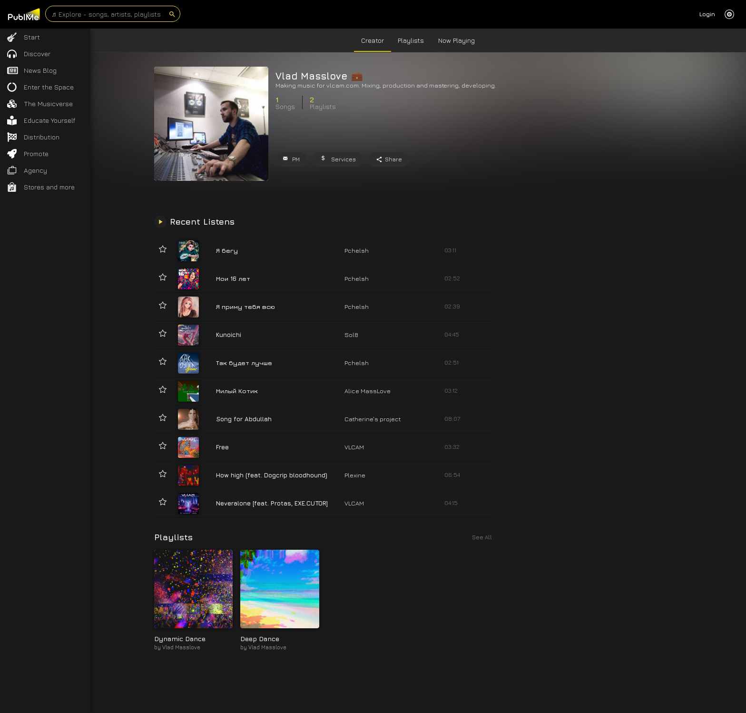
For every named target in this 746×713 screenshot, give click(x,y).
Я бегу (227, 250)
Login (707, 14)
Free (222, 447)
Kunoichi (228, 334)
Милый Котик (237, 391)
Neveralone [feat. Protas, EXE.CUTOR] (272, 503)
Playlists (411, 40)
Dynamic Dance (180, 638)
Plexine (354, 475)
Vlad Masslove (181, 647)
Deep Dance (259, 638)
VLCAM (354, 447)
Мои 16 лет (233, 278)
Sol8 (351, 334)
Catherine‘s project (372, 419)
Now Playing (456, 40)
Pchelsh (356, 250)
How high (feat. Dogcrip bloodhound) (271, 475)
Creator (372, 40)
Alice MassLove (367, 391)
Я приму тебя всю (245, 306)
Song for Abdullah (244, 419)
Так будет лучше (244, 362)
